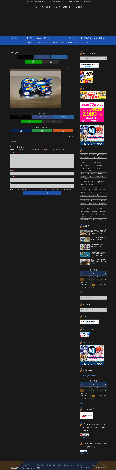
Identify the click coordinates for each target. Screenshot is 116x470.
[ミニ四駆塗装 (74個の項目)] (86, 157)
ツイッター (85, 465)
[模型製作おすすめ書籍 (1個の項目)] (88, 217)
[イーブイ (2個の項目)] (102, 195)
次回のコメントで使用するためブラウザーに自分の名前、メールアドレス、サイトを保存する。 (43, 187)
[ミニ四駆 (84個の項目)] (93, 154)
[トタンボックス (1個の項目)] (102, 214)
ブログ (15, 465)
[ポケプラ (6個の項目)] (101, 165)
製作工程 (31, 465)
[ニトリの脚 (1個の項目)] (101, 209)
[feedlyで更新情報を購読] (42, 126)
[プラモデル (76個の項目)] (102, 154)
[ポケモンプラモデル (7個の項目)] (99, 163)
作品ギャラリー (23, 465)
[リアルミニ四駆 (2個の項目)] (85, 200)
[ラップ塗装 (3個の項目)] (86, 179)
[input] (93, 58)
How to (71, 465)
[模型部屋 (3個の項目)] (93, 173)
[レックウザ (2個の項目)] (103, 190)
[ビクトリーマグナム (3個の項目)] (101, 184)
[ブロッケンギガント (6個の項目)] (88, 165)
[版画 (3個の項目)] (95, 182)
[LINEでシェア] (53, 57)
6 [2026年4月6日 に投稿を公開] (81, 279)
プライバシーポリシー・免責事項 (98, 465)
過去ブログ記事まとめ (40, 465)
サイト (12, 181)
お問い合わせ (77, 465)
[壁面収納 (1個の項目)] (84, 203)
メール (13, 175)
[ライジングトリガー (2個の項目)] (99, 192)
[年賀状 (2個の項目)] (103, 200)
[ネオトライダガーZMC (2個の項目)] (98, 198)
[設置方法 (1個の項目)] (103, 211)
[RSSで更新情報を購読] (45, 126)
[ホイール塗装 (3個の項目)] (101, 176)
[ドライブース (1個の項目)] (86, 206)
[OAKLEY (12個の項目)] (85, 163)
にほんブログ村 (85, 453)
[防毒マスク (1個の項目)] (102, 203)
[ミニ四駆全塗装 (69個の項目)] (100, 157)
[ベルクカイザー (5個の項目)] (100, 168)
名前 (12, 169)
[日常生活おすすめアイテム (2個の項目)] (88, 195)
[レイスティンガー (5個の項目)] (87, 168)
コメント (13, 148)
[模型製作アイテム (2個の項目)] (85, 187)
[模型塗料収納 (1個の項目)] (86, 219)
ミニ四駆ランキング (86, 437)
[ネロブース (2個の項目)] (103, 187)
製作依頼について (62, 465)
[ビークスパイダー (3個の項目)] (99, 179)
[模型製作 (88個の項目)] (84, 154)
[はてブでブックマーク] (42, 57)
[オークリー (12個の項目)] (102, 160)
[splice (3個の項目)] (91, 184)
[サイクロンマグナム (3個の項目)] (87, 176)
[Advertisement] (58, 23)
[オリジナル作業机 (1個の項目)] (100, 206)
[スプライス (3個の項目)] (84, 184)
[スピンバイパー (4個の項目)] (85, 173)
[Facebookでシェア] (31, 57)
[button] (64, 57)
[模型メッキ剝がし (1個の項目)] (100, 219)
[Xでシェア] (20, 57)
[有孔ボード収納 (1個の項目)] (85, 211)
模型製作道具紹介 (52, 465)
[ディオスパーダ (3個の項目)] (85, 182)
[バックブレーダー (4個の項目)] (100, 171)
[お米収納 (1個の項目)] (95, 211)
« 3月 (81, 292)
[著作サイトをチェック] (38, 126)
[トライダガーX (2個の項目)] (94, 190)
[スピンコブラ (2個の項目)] (95, 200)
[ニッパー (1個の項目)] (92, 214)
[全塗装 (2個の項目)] (85, 192)
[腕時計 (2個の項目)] (85, 198)
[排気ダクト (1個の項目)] (84, 214)
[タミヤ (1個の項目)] (102, 217)
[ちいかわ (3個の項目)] (102, 182)
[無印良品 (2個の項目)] (94, 187)
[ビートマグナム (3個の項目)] (102, 173)
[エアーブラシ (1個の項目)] (93, 203)
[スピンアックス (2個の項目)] (84, 190)
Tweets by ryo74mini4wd (88, 376)
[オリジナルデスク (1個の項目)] (87, 209)
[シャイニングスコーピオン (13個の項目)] (88, 160)
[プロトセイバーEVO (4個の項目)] (87, 171)
